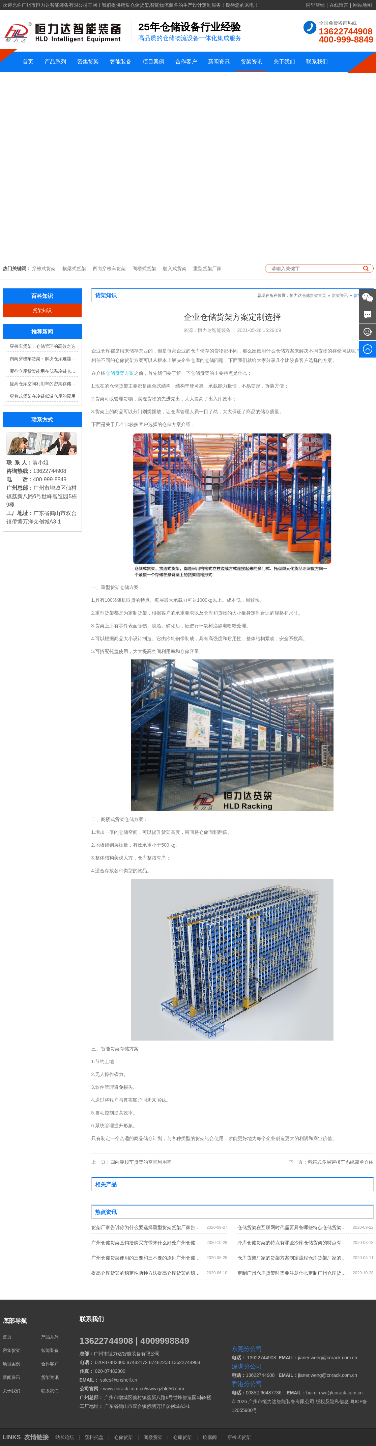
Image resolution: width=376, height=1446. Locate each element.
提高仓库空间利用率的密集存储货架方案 (44, 383)
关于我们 (284, 61)
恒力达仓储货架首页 (308, 295)
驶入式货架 (174, 268)
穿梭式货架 (44, 268)
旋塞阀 (209, 1437)
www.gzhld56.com (165, 1388)
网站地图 (362, 5)
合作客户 (186, 61)
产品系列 (55, 61)
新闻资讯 (219, 61)
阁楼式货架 (144, 268)
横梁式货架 (74, 268)
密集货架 (88, 61)
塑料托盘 (94, 1437)
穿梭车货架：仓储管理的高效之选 (43, 346)
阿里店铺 (315, 5)
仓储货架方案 (120, 373)
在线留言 (338, 5)
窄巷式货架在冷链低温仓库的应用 (43, 396)
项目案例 (153, 61)
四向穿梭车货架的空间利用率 (131, 1162)
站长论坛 (65, 1437)
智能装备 (121, 61)
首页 (28, 61)
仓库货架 (182, 1437)
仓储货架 (123, 1437)
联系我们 (317, 61)
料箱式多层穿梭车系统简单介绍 (331, 1162)
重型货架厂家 (207, 268)
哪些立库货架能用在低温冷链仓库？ (44, 371)
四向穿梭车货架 (109, 268)
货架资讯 (251, 61)
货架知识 (42, 310)
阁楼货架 (153, 1437)
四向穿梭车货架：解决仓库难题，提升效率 (44, 358)
